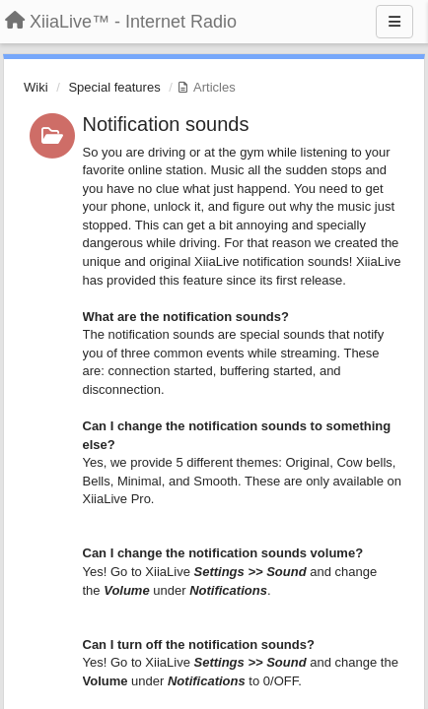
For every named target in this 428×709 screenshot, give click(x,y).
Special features (114, 87)
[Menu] (394, 21)
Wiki (36, 87)
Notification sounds (166, 124)
